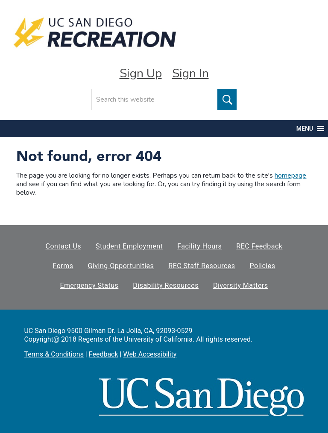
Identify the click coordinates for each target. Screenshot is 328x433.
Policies (262, 266)
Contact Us (63, 246)
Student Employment (129, 246)
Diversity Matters (240, 285)
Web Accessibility (149, 354)
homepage (290, 175)
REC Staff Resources (201, 266)
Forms (63, 266)
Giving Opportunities (121, 266)
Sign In (190, 73)
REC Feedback (259, 246)
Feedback (103, 354)
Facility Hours (199, 246)
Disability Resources (166, 285)
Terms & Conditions (54, 354)
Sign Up (141, 73)
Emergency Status (89, 285)
